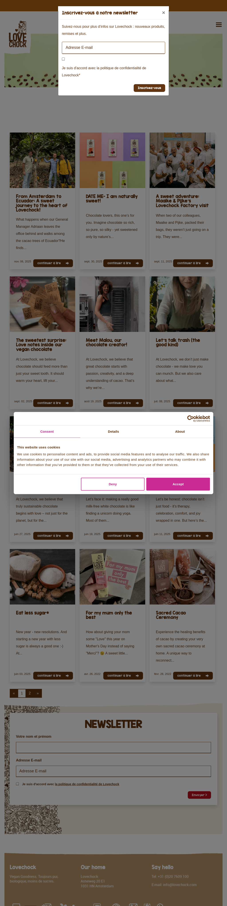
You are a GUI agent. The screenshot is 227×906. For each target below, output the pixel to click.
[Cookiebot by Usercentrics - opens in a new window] (190, 418)
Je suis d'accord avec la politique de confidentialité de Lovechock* (104, 71)
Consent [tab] (47, 431)
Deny (113, 484)
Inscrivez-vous (149, 88)
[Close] (164, 12)
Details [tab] (113, 431)
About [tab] (180, 431)
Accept (178, 484)
